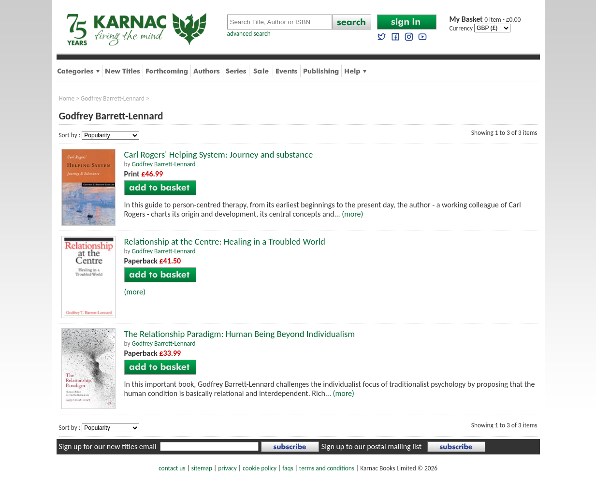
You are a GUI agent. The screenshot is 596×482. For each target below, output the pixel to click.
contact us (172, 468)
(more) (352, 214)
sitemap (201, 468)
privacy (227, 468)
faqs (287, 468)
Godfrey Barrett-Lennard (113, 98)
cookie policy (259, 468)
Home (67, 98)
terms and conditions (326, 468)
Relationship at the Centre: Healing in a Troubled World (224, 241)
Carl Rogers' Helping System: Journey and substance (218, 154)
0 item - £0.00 (485, 19)
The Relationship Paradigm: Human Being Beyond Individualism (239, 333)
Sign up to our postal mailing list (371, 446)
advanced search (249, 33)
